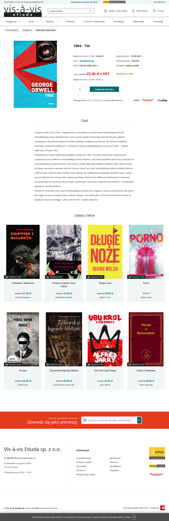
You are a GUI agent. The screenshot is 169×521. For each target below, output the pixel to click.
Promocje (158, 21)
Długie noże (105, 282)
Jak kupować (159, 2)
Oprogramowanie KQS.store (136, 508)
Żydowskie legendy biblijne (64, 370)
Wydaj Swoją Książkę (85, 474)
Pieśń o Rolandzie (146, 370)
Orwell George (87, 60)
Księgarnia (11, 21)
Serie (31, 21)
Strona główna (12, 30)
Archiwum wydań (84, 462)
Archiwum (119, 21)
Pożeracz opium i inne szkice (64, 284)
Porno (146, 282)
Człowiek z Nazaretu (23, 282)
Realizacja (157, 508)
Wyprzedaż (138, 21)
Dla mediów (81, 466)
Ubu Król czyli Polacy (105, 370)
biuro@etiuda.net (36, 2)
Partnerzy (80, 470)
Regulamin (114, 470)
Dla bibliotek (115, 466)
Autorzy (50, 21)
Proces (23, 370)
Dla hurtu (114, 462)
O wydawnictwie (83, 458)
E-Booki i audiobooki (94, 21)
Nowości (70, 21)
